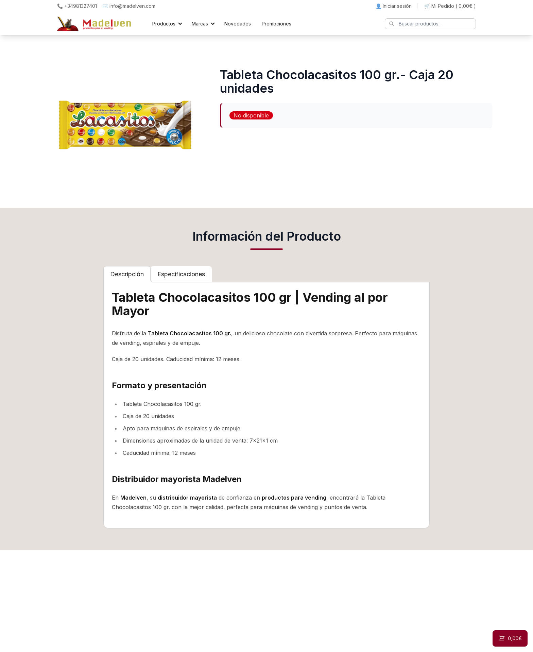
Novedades (237, 23)
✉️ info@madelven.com (128, 6)
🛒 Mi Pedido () (450, 6)
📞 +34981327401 (77, 6)
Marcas (200, 23)
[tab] (127, 274)
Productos (163, 23)
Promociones (276, 23)
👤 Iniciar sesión (394, 6)
